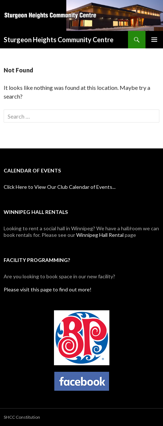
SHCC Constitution (22, 417)
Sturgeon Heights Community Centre (58, 40)
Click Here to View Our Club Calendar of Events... (60, 187)
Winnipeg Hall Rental (100, 235)
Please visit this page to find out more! (48, 289)
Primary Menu (154, 39)
